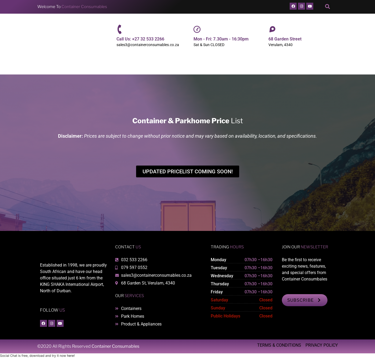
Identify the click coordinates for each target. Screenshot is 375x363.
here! (71, 356)
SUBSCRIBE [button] (304, 300)
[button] (327, 7)
